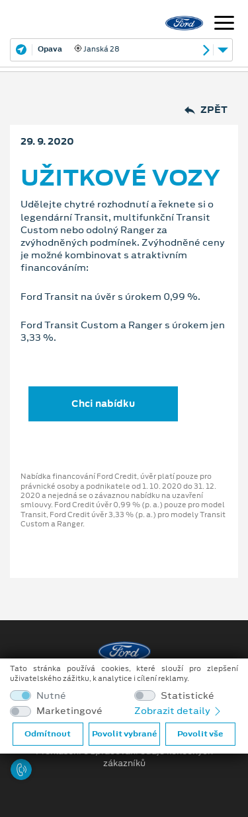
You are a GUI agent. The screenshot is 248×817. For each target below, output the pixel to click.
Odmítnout (47, 733)
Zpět (206, 110)
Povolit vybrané (124, 733)
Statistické (187, 696)
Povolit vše (200, 733)
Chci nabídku (103, 403)
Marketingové (69, 711)
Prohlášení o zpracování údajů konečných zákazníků (124, 757)
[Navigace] (224, 24)
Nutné (51, 696)
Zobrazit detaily (178, 710)
